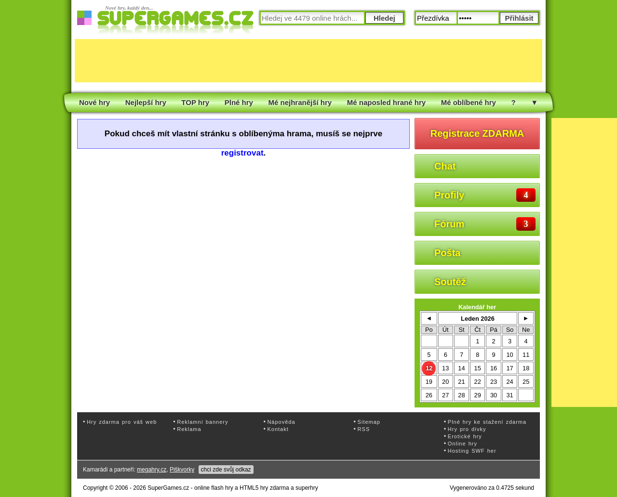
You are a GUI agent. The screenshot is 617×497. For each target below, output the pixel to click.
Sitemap (369, 422)
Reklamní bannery (202, 422)
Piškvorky (182, 469)
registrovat (242, 152)
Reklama (189, 429)
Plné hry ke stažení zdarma (487, 422)
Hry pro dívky (467, 429)
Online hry (462, 443)
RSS (364, 429)
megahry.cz (151, 469)
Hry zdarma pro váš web (122, 422)
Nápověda (281, 422)
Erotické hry (465, 436)
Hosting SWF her (472, 451)
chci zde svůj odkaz (226, 469)
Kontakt (277, 429)
